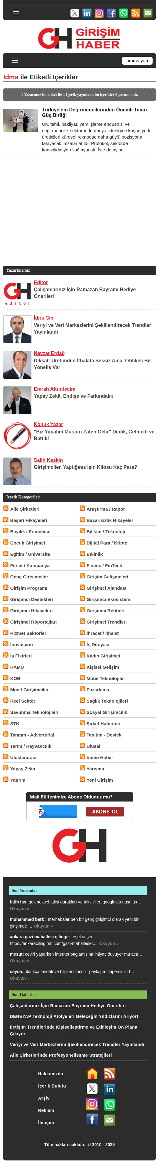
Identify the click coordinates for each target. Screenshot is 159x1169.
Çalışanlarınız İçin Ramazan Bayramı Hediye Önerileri (68, 1005)
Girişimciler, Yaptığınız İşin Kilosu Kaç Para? (85, 467)
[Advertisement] (79, 222)
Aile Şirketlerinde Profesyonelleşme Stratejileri (61, 1055)
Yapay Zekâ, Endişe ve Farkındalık (73, 396)
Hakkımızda (50, 1073)
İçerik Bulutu (52, 1086)
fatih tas (18, 901)
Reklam (46, 1110)
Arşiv (44, 1098)
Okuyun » (19, 908)
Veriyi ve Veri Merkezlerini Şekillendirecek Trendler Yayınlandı (77, 1044)
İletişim (46, 1122)
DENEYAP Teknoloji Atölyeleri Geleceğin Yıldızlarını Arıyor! (74, 1016)
